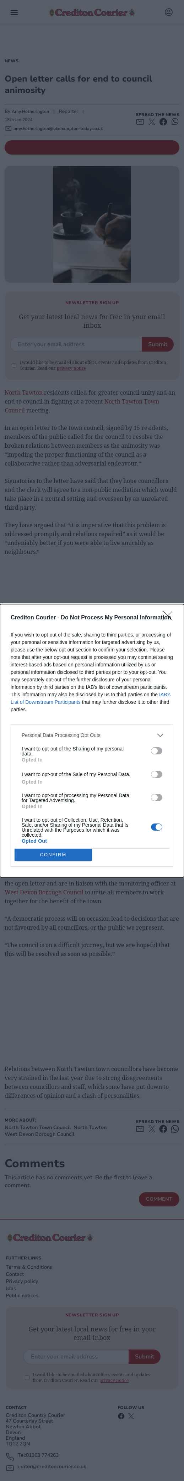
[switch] (156, 750)
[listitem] (92, 735)
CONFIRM (53, 854)
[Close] (170, 618)
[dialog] (92, 740)
